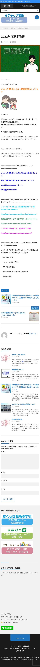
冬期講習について (18, 370)
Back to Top (20, 638)
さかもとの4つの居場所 (12, 648)
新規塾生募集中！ (18, 419)
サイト (3, 489)
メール (4, 480)
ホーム (13, 646)
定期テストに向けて (18, 354)
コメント (4, 452)
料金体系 (26, 646)
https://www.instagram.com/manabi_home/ (16, 223)
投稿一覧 (33, 334)
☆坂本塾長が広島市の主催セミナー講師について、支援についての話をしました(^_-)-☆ (25, 298)
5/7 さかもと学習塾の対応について (23, 404)
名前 (3, 472)
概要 (19, 646)
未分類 (14, 42)
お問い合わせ (20, 651)
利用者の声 (25, 648)
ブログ (34, 648)
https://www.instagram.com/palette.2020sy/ (16, 233)
